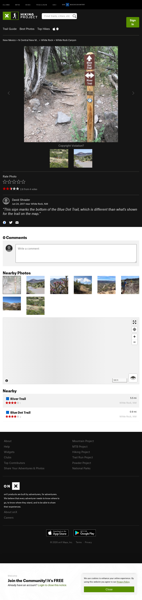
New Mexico (9, 40)
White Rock (47, 40)
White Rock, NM (39, 203)
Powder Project (81, 462)
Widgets (9, 452)
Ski (55, 4)
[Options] (133, 378)
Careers (8, 517)
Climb (6, 4)
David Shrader (21, 199)
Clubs (7, 457)
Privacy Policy (123, 582)
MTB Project (79, 446)
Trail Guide (10, 28)
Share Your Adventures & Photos (24, 468)
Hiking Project (81, 452)
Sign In (133, 22)
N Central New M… (28, 40)
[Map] (71, 351)
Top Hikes (43, 28)
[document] (109, 584)
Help (7, 446)
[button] (4, 222)
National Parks (81, 468)
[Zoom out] (134, 342)
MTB (17, 4)
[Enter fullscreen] (134, 322)
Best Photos (27, 28)
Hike (28, 4)
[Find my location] (134, 329)
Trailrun (41, 4)
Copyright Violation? (71, 145)
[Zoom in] (134, 336)
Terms (79, 542)
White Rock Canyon (66, 40)
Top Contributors (14, 462)
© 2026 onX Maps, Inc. (61, 542)
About (7, 441)
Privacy (88, 542)
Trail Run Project (82, 457)
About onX (10, 512)
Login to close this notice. (52, 585)
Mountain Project (83, 441)
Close (109, 589)
